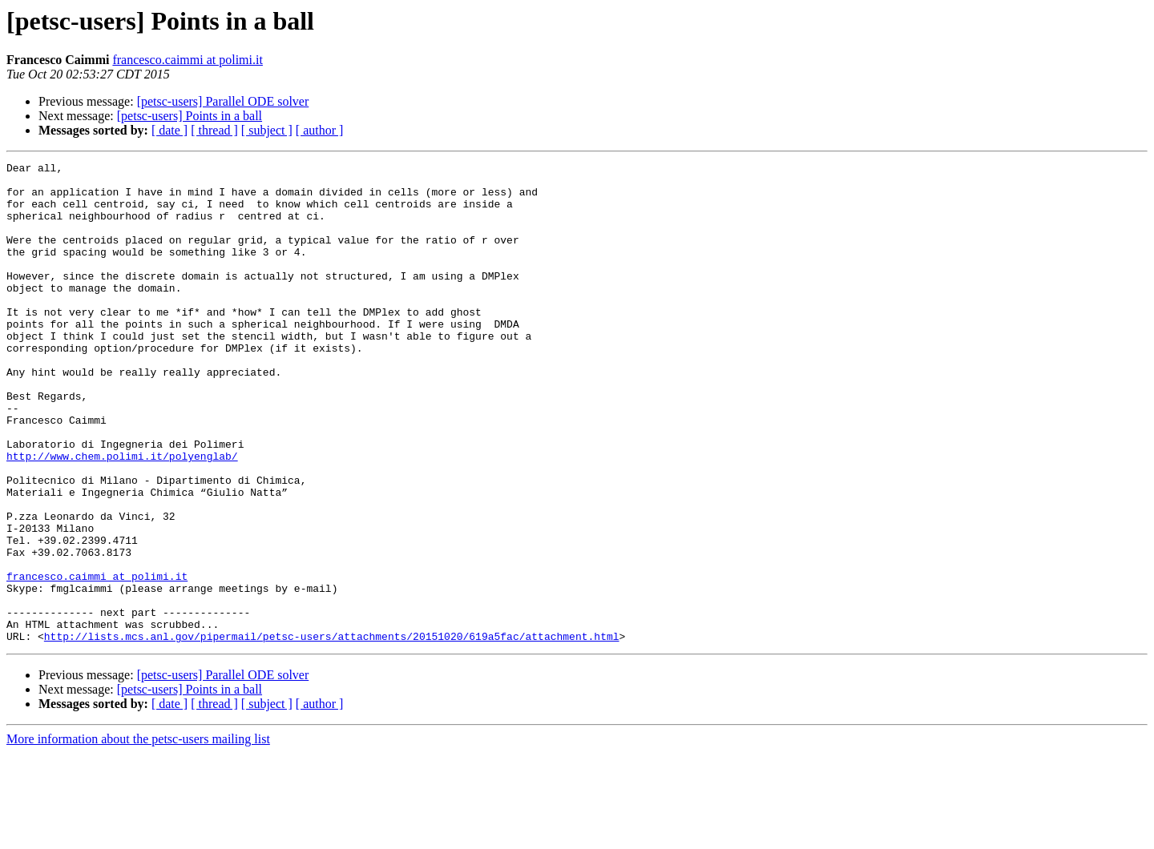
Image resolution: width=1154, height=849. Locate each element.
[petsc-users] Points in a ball (189, 116)
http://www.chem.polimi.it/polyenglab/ (122, 516)
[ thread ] (214, 130)
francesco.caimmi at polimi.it (187, 59)
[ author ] (320, 130)
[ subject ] (267, 130)
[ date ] (169, 130)
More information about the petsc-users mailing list (138, 835)
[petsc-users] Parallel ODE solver (223, 101)
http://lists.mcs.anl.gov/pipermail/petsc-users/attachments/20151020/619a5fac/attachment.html (331, 732)
